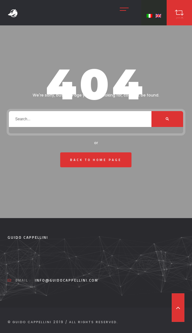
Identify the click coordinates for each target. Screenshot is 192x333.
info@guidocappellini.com (66, 280)
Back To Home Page (96, 159)
